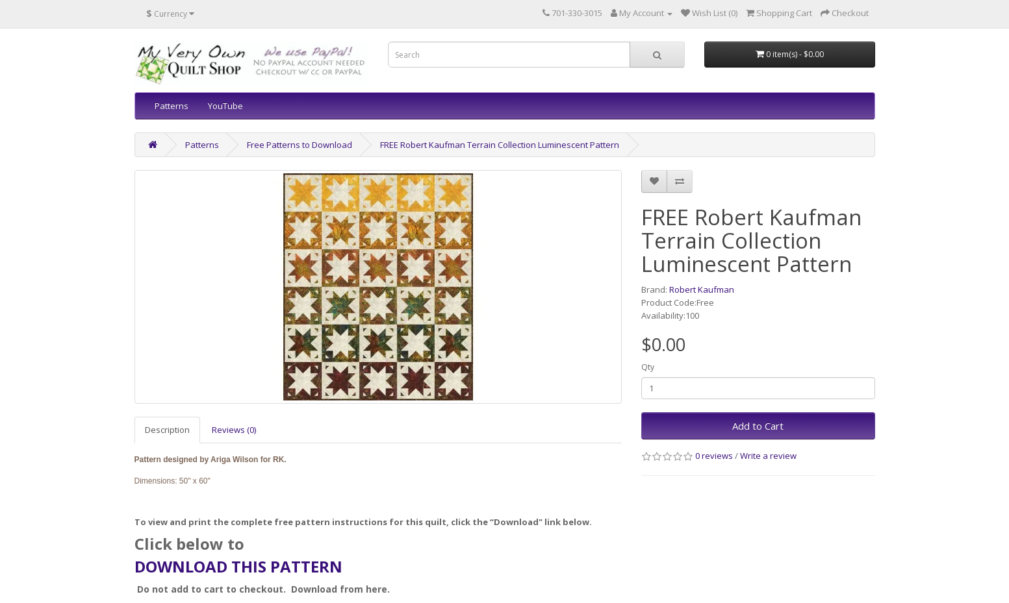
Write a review (768, 455)
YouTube (225, 106)
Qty (647, 367)
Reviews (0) (234, 430)
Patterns (171, 106)
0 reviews (714, 455)
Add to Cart (758, 425)
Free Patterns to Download (299, 145)
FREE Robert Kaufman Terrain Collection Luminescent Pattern (499, 145)
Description (167, 430)
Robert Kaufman (701, 289)
